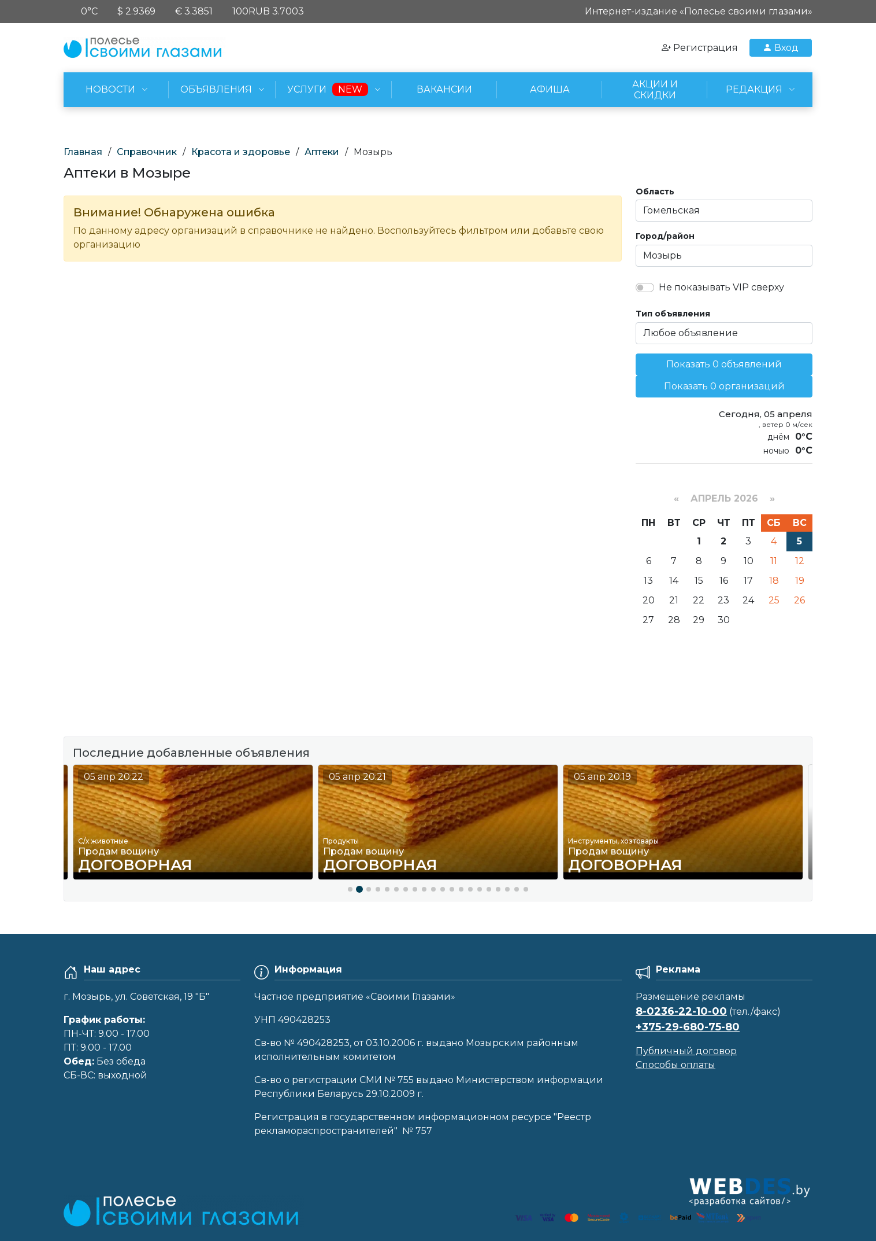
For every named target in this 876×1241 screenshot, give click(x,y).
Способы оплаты (675, 1064)
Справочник (147, 151)
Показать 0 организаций (724, 386)
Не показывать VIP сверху (721, 287)
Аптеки (322, 151)
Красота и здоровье (240, 151)
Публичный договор (686, 1050)
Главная (83, 151)
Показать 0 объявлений (724, 364)
